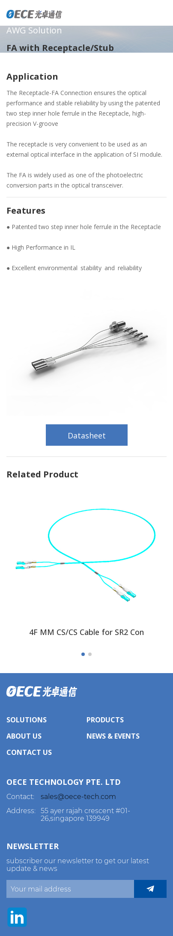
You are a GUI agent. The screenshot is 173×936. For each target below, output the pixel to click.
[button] (83, 654)
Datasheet (87, 435)
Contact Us (29, 752)
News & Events (113, 736)
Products (105, 720)
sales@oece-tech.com (78, 797)
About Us (24, 736)
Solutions (26, 720)
